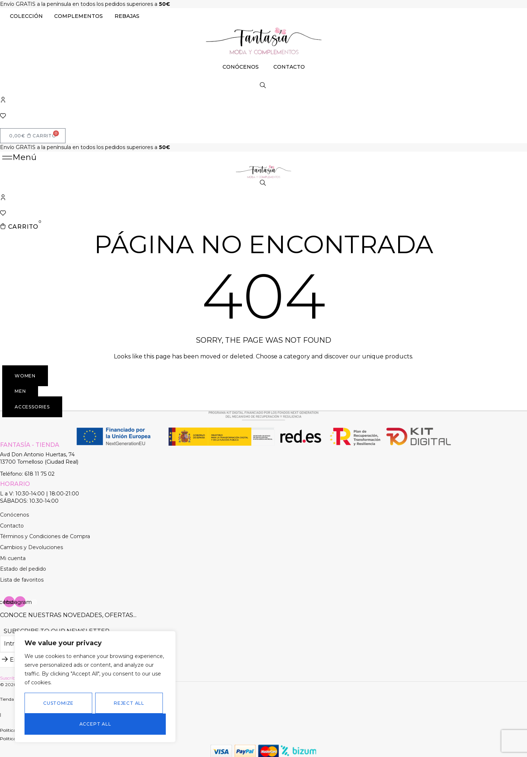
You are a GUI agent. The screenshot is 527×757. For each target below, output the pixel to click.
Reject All (129, 703)
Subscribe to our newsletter (56, 629)
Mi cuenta (13, 556)
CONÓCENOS (241, 67)
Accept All (95, 724)
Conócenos (14, 513)
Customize (58, 703)
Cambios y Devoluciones (31, 545)
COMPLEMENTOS (78, 16)
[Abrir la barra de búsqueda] (263, 85)
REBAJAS (127, 16)
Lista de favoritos (22, 578)
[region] (95, 686)
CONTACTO (289, 67)
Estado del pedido (23, 567)
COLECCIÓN (26, 16)
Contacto (12, 524)
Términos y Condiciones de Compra (45, 535)
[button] (19, 157)
